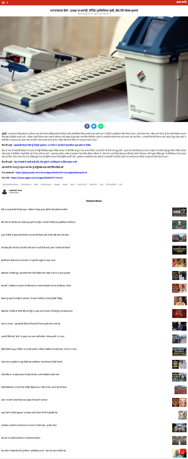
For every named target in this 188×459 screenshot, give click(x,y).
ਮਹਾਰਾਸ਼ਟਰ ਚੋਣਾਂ (82, 184)
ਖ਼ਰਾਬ (101, 184)
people (65, 184)
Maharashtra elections (10, 184)
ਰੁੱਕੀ (120, 184)
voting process (46, 184)
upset (72, 184)
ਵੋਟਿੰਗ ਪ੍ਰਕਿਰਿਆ (111, 184)
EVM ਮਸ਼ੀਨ (93, 184)
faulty (36, 184)
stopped (57, 184)
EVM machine (26, 184)
